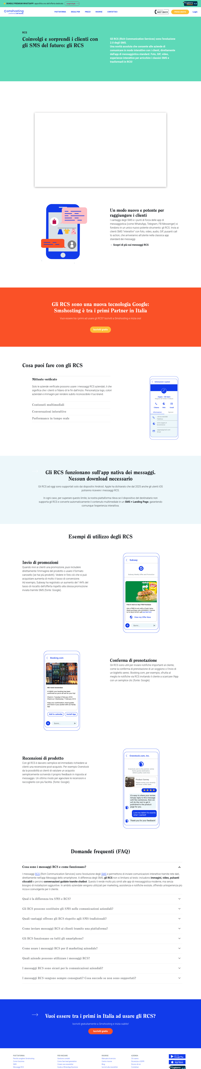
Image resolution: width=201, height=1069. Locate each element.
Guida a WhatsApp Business (67, 1068)
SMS (104, 874)
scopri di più (71, 4)
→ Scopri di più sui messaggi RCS (129, 244)
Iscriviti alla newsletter (110, 1068)
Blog (103, 1065)
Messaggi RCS (18, 1068)
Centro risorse (107, 1062)
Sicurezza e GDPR (137, 1062)
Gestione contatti (63, 1059)
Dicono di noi (136, 1065)
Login (195, 12)
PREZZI (88, 12)
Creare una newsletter (65, 1065)
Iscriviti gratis (100, 329)
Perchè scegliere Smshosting (23, 1059)
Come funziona (18, 1062)
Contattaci (135, 1068)
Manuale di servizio (109, 1059)
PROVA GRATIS (180, 12)
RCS (37, 874)
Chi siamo (134, 1059)
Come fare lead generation (67, 1062)
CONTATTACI (112, 12)
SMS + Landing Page (136, 502)
